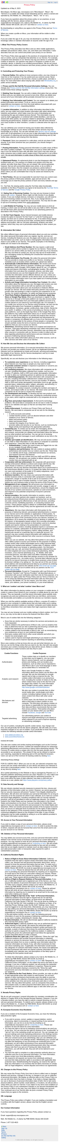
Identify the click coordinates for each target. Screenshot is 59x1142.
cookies (12, 195)
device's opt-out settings (47, 131)
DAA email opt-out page (47, 566)
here (49, 756)
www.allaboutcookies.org (14, 735)
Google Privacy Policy (22, 190)
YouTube (48, 712)
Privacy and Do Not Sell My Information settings (27, 88)
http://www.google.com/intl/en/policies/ (36, 687)
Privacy (4, 1134)
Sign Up (50, 2)
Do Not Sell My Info (8, 1136)
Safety (3, 1138)
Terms (3, 1132)
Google (38, 712)
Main (3, 1126)
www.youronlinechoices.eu (14, 737)
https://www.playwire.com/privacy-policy (37, 780)
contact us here (42, 25)
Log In (56, 2)
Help (3, 1130)
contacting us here (39, 843)
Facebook (31, 712)
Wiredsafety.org (50, 81)
